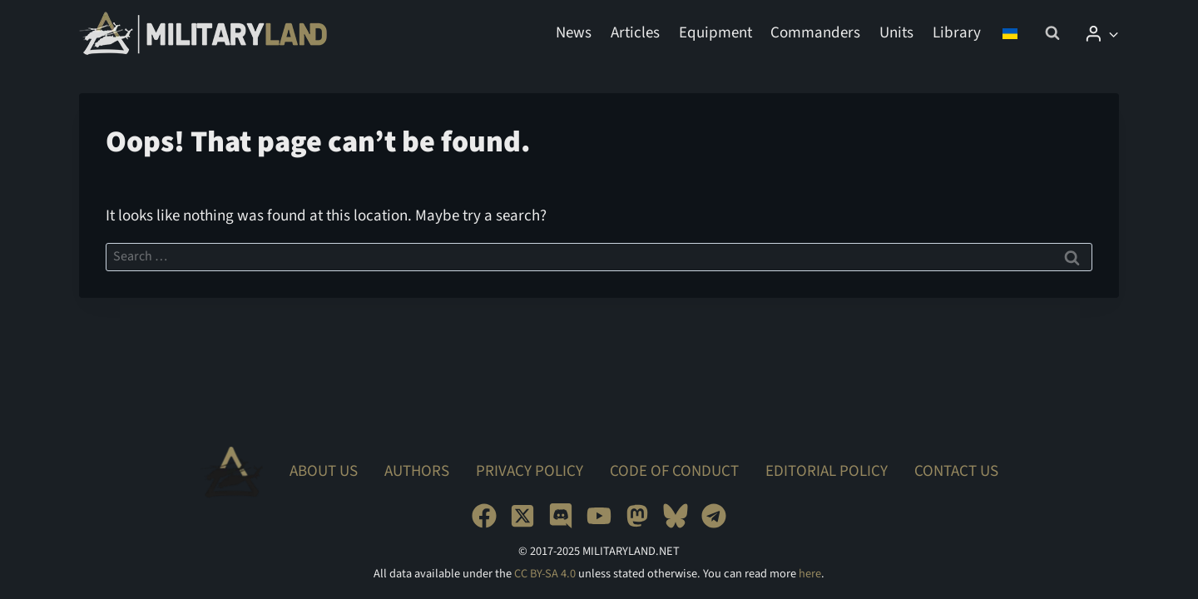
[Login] (1101, 33)
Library (957, 33)
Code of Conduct (674, 471)
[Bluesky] (675, 515)
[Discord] (560, 515)
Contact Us (956, 471)
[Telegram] (713, 515)
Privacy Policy (529, 471)
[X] (522, 515)
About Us (324, 471)
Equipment (715, 33)
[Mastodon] (637, 515)
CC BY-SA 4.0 (545, 573)
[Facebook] (484, 515)
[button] (1112, 33)
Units (896, 33)
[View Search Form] (1052, 33)
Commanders (815, 33)
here (810, 573)
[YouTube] (599, 515)
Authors (416, 471)
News (574, 33)
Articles (635, 33)
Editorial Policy (826, 471)
